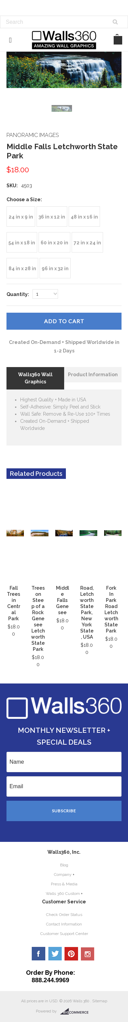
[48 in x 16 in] (84, 216)
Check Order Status (64, 914)
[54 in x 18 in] (21, 242)
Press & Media (64, 884)
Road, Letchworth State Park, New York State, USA (87, 612)
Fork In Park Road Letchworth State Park (111, 609)
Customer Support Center (64, 933)
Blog (64, 865)
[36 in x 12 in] (52, 216)
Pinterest (71, 953)
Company (63, 874)
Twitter (55, 953)
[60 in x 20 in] (54, 242)
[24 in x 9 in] (20, 216)
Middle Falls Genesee (62, 600)
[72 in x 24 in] (87, 242)
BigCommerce (76, 1011)
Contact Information (64, 924)
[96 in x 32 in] (55, 268)
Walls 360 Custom (63, 893)
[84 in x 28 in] (22, 268)
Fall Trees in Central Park (13, 603)
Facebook (38, 953)
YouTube (88, 953)
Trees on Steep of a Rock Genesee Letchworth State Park (38, 618)
